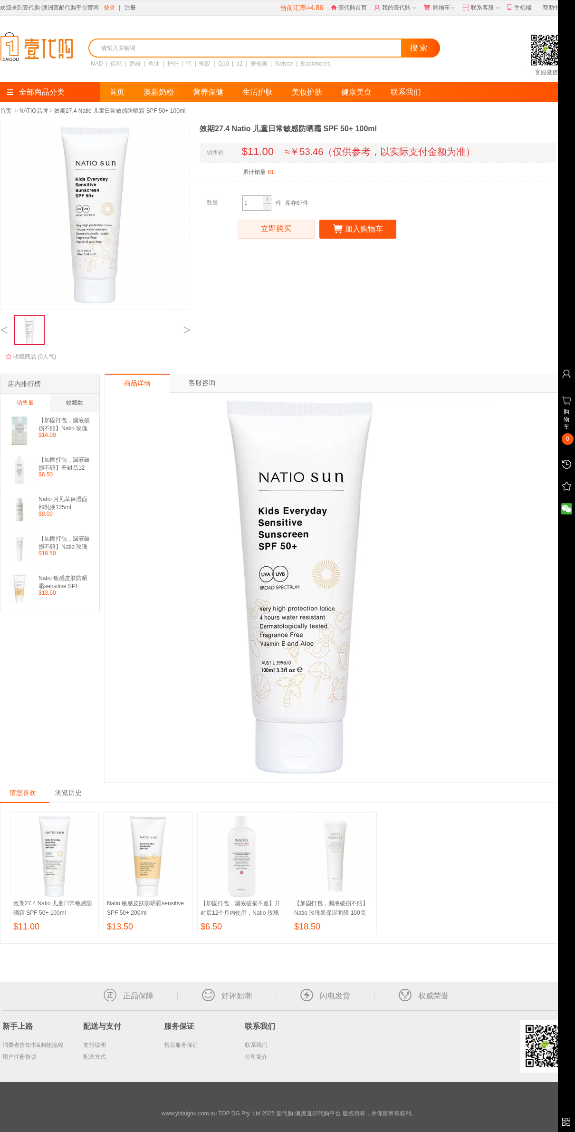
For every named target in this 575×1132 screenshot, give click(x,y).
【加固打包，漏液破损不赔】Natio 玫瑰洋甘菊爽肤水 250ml (64, 424)
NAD (97, 63)
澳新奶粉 (159, 92)
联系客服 (481, 8)
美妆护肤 (307, 92)
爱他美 (259, 63)
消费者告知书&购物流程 (32, 1045)
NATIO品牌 (33, 110)
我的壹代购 (396, 8)
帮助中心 (554, 7)
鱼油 (154, 63)
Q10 (223, 63)
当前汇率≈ (301, 7)
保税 (116, 63)
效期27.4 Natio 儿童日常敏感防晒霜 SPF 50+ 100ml (119, 110)
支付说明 (94, 1045)
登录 (109, 7)
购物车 (440, 8)
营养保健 (208, 92)
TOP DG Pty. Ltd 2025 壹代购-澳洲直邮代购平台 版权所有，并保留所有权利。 (317, 1113)
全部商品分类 (36, 92)
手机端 (519, 7)
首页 (117, 92)
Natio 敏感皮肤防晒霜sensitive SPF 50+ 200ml (62, 582)
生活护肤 (257, 92)
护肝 (173, 63)
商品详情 (137, 383)
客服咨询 (202, 383)
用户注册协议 (19, 1057)
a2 (240, 63)
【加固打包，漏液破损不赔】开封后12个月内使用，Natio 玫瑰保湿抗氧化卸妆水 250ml (64, 463)
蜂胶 (205, 63)
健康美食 (356, 92)
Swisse (284, 63)
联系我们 (406, 92)
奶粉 (135, 63)
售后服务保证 (181, 1045)
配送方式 (94, 1057)
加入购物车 (358, 229)
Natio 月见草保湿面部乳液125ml (62, 503)
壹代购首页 (349, 7)
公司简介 (256, 1057)
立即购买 (276, 229)
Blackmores (315, 63)
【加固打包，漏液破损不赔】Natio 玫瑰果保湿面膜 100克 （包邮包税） (64, 542)
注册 (130, 7)
